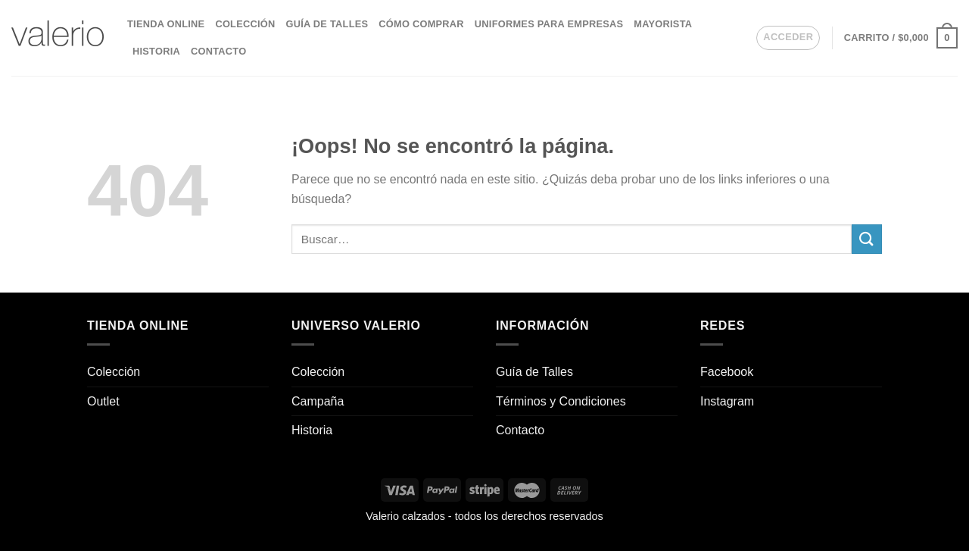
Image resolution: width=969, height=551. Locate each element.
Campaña (317, 401)
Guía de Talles (326, 24)
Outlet (103, 401)
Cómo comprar (421, 24)
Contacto (218, 51)
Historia (156, 51)
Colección (245, 24)
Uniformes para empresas (549, 24)
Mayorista (663, 24)
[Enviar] (867, 239)
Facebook (726, 371)
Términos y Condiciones (561, 401)
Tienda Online (165, 24)
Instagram (727, 401)
